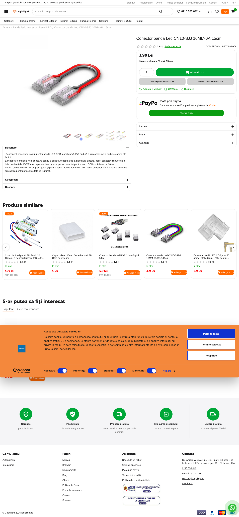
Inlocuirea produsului (166, 424)
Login (225, 11)
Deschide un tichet (131, 460)
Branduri (131, 2)
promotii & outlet (123, 21)
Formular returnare (196, 2)
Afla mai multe (218, 105)
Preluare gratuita (119, 424)
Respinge (211, 495)
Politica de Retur (174, 2)
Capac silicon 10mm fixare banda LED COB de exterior (72, 257)
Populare (8, 309)
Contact (213, 2)
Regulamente (146, 2)
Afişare (167, 510)
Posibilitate (72, 424)
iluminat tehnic (88, 21)
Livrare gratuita (213, 424)
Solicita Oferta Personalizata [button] (210, 81)
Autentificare (9, 460)
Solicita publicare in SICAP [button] (162, 81)
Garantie (25, 424)
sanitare (103, 21)
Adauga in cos (195, 72)
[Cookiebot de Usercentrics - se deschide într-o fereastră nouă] (21, 510)
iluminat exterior (48, 21)
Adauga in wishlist (150, 89)
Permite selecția (211, 484)
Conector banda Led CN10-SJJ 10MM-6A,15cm (25, 362)
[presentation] (6, 247)
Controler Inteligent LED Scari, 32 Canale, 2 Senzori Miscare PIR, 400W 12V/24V (24, 257)
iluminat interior (28, 21)
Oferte (159, 2)
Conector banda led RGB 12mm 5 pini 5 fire (119, 257)
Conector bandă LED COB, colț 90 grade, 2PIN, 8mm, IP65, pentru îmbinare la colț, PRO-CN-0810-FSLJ (213, 257)
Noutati (139, 21)
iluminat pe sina (68, 21)
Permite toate (211, 473)
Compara (171, 89)
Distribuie (187, 89)
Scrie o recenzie (173, 46)
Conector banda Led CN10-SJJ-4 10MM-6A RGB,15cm (163, 257)
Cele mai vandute (28, 309)
